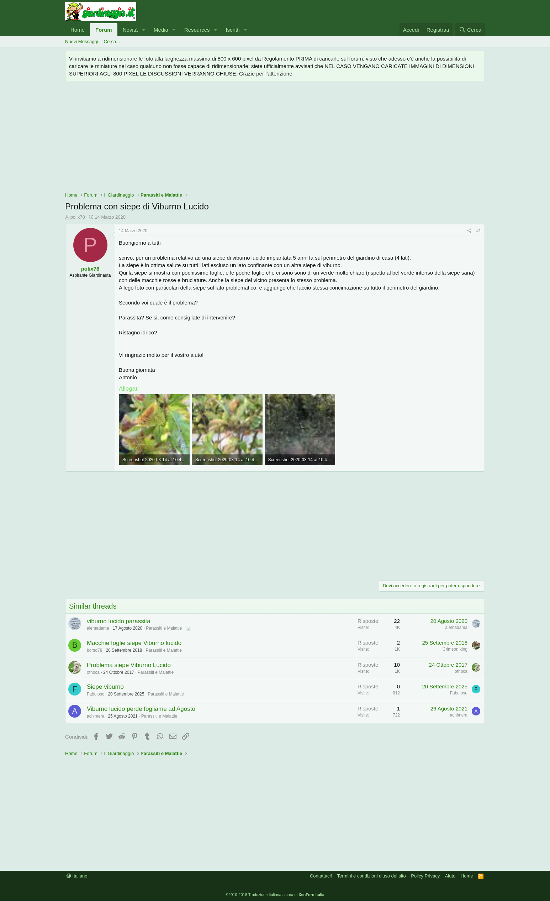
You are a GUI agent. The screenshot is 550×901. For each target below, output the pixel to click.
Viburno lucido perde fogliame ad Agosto (141, 708)
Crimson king (455, 649)
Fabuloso (95, 694)
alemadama (98, 628)
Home (77, 30)
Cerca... (112, 41)
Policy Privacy (425, 876)
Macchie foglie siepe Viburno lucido (134, 643)
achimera (95, 716)
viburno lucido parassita (118, 621)
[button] (143, 29)
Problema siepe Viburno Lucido (129, 665)
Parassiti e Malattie (164, 628)
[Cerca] (470, 29)
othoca (93, 672)
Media (161, 30)
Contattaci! (321, 876)
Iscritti (232, 30)
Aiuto (450, 876)
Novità (130, 30)
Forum (103, 30)
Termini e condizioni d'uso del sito (371, 876)
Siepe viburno (105, 686)
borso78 (94, 650)
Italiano (77, 876)
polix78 (77, 217)
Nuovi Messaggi (81, 41)
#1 (478, 230)
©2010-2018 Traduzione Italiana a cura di (275, 894)
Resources (197, 30)
